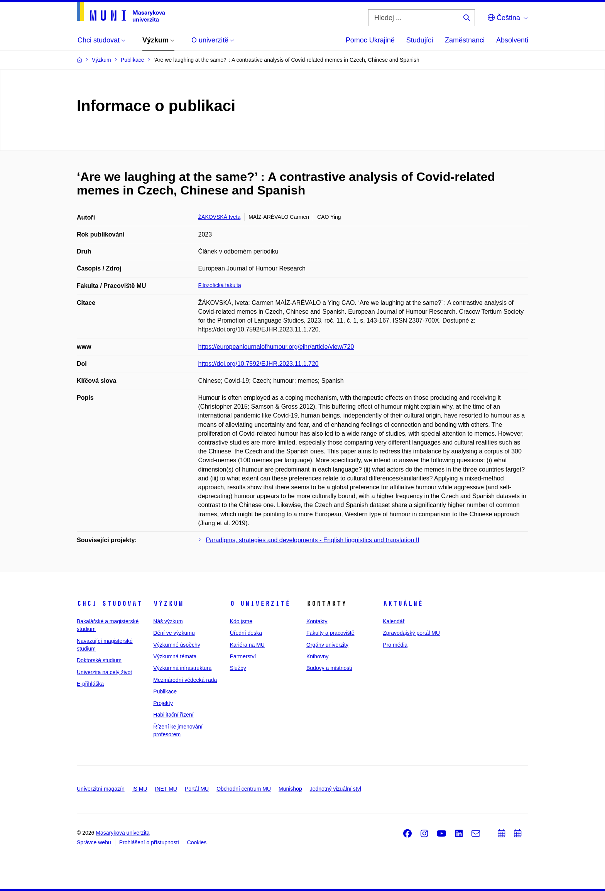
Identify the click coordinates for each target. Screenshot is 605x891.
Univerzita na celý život (104, 672)
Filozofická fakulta (219, 285)
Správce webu (94, 842)
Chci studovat (109, 603)
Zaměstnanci (465, 40)
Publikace (165, 691)
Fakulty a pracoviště (330, 633)
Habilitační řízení (173, 715)
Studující (419, 40)
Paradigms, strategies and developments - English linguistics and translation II (312, 540)
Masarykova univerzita (122, 833)
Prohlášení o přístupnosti (149, 842)
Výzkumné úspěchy (176, 645)
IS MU (139, 789)
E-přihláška (90, 684)
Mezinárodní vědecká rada (185, 680)
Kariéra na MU (247, 645)
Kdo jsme (241, 621)
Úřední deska (246, 633)
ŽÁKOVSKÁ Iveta (219, 217)
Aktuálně (403, 603)
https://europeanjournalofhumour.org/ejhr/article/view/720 (276, 346)
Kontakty (316, 621)
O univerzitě (260, 603)
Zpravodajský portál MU (411, 633)
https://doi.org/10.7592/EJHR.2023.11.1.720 (258, 363)
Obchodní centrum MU (243, 789)
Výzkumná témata (174, 656)
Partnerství (243, 656)
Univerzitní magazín (101, 789)
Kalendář (393, 621)
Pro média (395, 645)
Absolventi (512, 40)
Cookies (197, 842)
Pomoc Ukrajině (370, 40)
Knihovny (317, 656)
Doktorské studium (99, 660)
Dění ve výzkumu (173, 633)
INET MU (166, 789)
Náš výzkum (168, 621)
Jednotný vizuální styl (335, 789)
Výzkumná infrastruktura (182, 668)
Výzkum (168, 603)
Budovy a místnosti (329, 668)
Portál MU (197, 789)
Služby (238, 668)
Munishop (290, 789)
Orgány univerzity (327, 645)
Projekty (163, 703)
